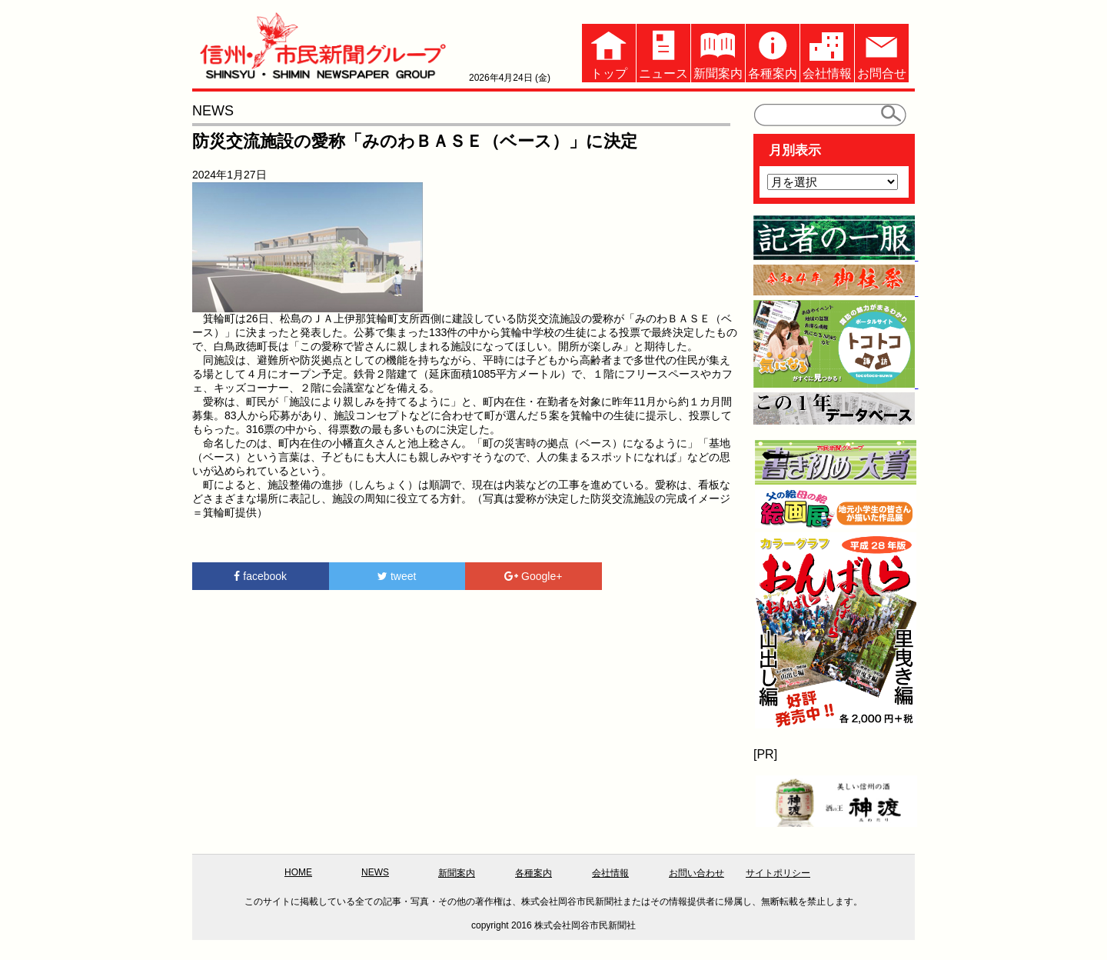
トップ (609, 52)
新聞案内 (718, 52)
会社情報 (827, 52)
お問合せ (882, 52)
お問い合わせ (696, 873)
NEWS (375, 872)
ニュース (663, 52)
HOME (298, 872)
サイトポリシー (778, 873)
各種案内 (773, 52)
